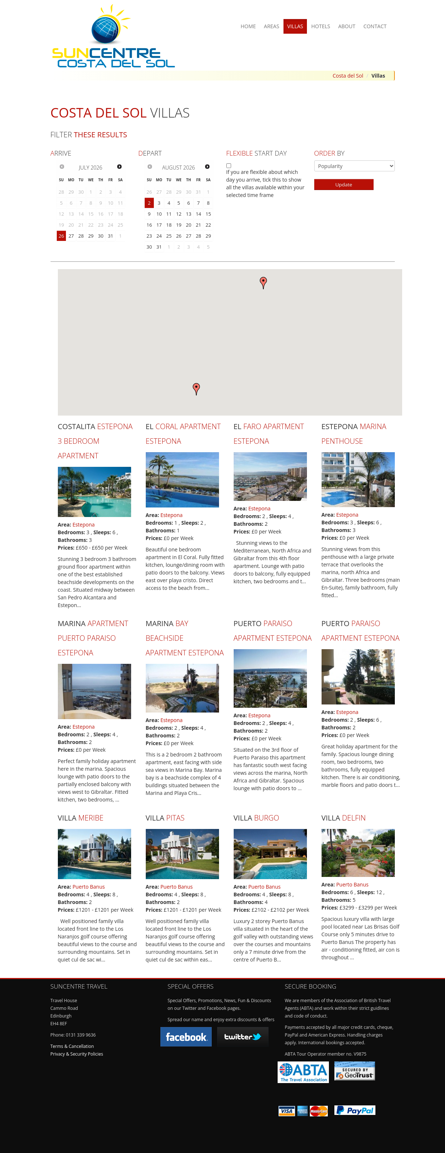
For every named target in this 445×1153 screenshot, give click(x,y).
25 (169, 236)
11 (169, 214)
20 (189, 225)
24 (159, 236)
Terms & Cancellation (72, 1046)
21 (198, 225)
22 (208, 225)
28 (81, 236)
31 (110, 236)
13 (189, 214)
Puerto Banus (89, 886)
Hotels (320, 26)
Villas (295, 26)
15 (208, 214)
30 (101, 236)
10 (159, 214)
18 (169, 225)
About (346, 26)
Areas (271, 26)
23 (149, 236)
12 (179, 214)
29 (91, 236)
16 (149, 225)
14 (198, 214)
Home (248, 26)
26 (61, 236)
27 (71, 236)
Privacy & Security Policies (77, 1054)
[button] (263, 283)
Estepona (84, 524)
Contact (374, 26)
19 (179, 225)
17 (159, 225)
